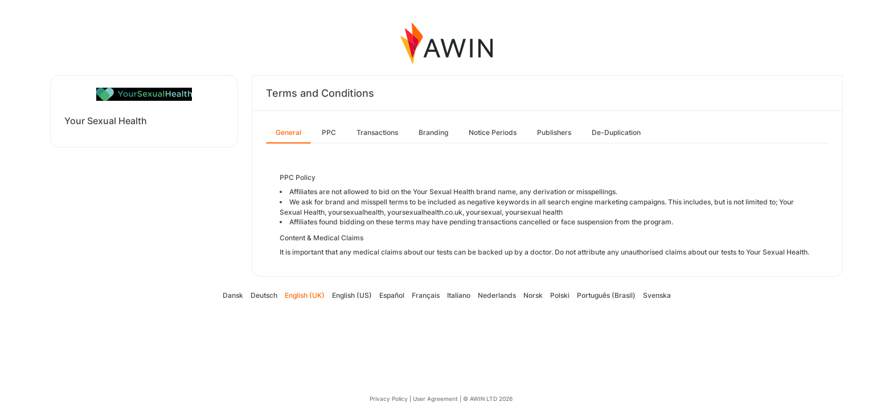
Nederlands (497, 295)
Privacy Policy (389, 398)
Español (391, 295)
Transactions (377, 132)
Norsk (533, 295)
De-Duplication (616, 132)
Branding (433, 132)
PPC (329, 132)
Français (426, 295)
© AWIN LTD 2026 (488, 398)
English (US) (352, 295)
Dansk (233, 295)
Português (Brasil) (606, 295)
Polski (560, 295)
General (288, 132)
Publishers (554, 132)
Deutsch (264, 295)
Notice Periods (493, 132)
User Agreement (435, 398)
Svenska (657, 295)
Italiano (458, 295)
